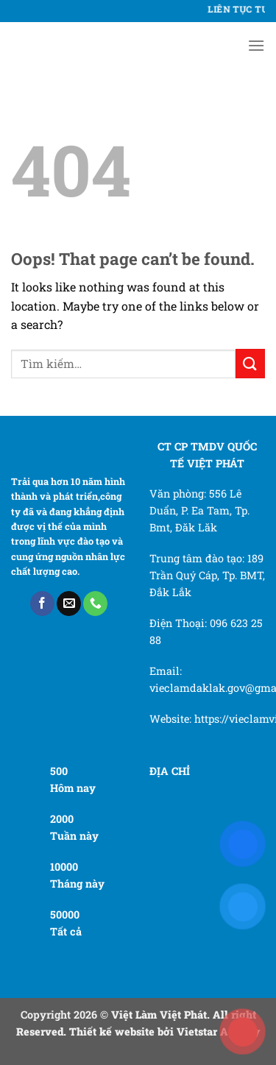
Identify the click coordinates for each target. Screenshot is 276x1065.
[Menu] (256, 45)
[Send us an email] (69, 603)
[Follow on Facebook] (42, 603)
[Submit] (250, 363)
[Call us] (95, 603)
